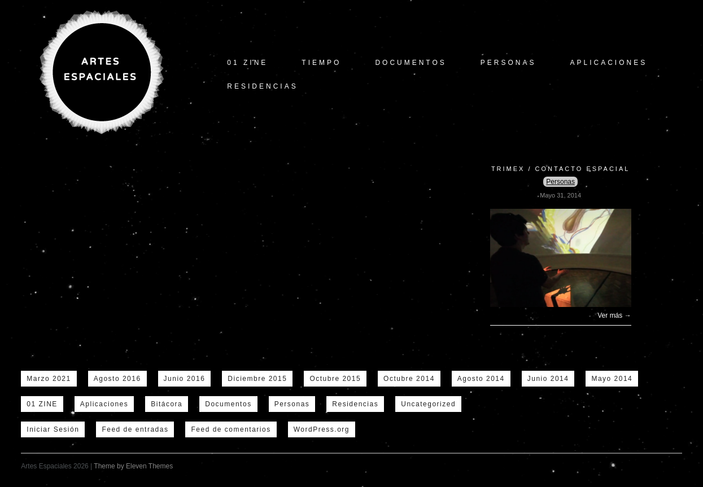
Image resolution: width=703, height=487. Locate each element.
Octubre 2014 (409, 379)
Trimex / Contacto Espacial (560, 168)
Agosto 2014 (481, 379)
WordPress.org (322, 429)
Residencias (262, 86)
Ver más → (614, 315)
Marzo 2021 (49, 379)
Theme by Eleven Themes (133, 466)
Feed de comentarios (230, 429)
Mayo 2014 (611, 379)
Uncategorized (428, 404)
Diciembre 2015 (257, 379)
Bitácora (166, 404)
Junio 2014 (548, 379)
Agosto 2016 (117, 379)
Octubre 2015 (335, 379)
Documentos (410, 63)
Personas (508, 63)
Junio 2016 (185, 379)
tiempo (321, 63)
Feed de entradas (135, 429)
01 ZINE (247, 63)
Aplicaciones (609, 63)
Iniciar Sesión (53, 429)
